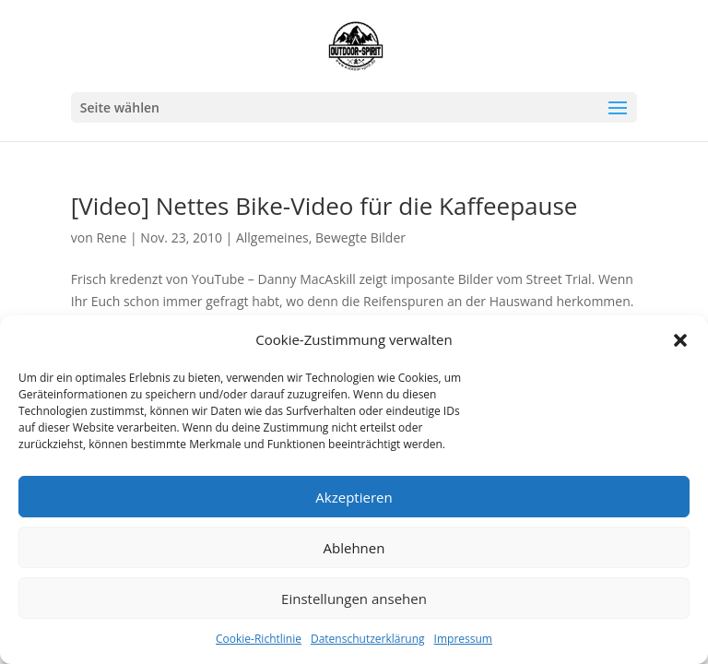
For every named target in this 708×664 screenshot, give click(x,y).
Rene (111, 237)
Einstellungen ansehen (354, 598)
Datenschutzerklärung (368, 638)
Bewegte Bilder (360, 237)
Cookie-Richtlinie (258, 638)
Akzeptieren (353, 497)
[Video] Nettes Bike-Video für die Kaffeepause (324, 205)
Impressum (463, 638)
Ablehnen (354, 548)
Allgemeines (272, 237)
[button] (680, 340)
